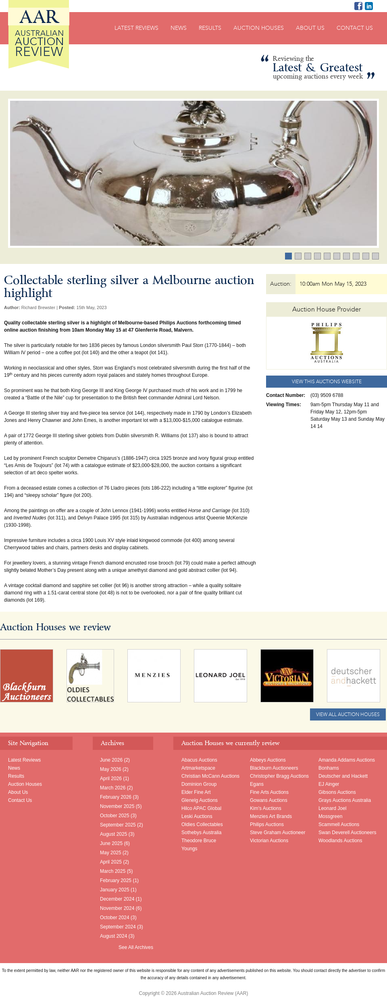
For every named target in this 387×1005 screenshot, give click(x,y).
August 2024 (113, 936)
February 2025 (115, 880)
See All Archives (136, 947)
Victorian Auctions (269, 840)
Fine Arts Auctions (269, 792)
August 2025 (113, 834)
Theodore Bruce (198, 840)
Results (210, 28)
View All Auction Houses (348, 714)
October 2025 (114, 815)
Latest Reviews (136, 28)
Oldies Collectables (202, 824)
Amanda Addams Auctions (346, 760)
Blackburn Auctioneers (274, 768)
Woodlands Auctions (340, 840)
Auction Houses (258, 28)
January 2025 (114, 890)
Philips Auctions (267, 824)
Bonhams (328, 768)
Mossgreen (330, 816)
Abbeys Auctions (268, 760)
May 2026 (110, 769)
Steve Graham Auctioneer (277, 832)
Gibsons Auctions (337, 792)
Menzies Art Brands (271, 816)
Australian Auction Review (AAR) (38, 34)
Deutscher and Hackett (343, 776)
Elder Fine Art (196, 792)
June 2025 (111, 843)
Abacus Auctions (199, 760)
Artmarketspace (198, 768)
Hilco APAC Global (201, 808)
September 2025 (118, 825)
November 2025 (117, 806)
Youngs (189, 848)
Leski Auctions (196, 816)
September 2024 (118, 927)
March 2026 (112, 788)
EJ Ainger (328, 784)
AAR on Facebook (358, 6)
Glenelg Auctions (199, 800)
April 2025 (111, 862)
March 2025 (112, 871)
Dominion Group (198, 784)
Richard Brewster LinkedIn (369, 6)
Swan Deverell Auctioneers (347, 832)
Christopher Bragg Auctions (279, 776)
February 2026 (115, 797)
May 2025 (110, 852)
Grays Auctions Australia (344, 800)
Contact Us (355, 28)
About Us (310, 28)
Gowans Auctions (268, 800)
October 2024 (114, 917)
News (179, 28)
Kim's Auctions (265, 808)
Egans (257, 784)
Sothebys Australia (201, 832)
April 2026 (111, 778)
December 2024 (117, 899)
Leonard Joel (332, 808)
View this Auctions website (327, 381)
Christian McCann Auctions (210, 776)
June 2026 (111, 760)
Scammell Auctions (338, 824)
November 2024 (117, 908)
